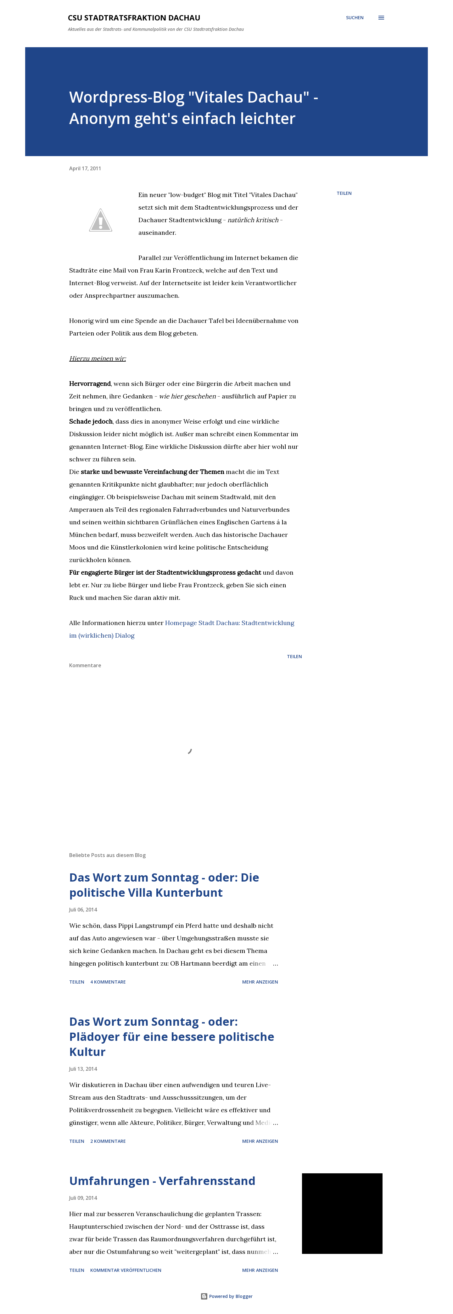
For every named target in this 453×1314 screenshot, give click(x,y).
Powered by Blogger (226, 1296)
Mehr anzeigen (260, 982)
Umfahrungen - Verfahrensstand (162, 1180)
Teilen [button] (344, 193)
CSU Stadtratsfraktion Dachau (134, 17)
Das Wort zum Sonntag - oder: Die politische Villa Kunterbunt (164, 885)
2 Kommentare (108, 1141)
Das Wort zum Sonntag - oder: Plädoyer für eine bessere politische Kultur (171, 1036)
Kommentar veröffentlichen (125, 1270)
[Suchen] (355, 17)
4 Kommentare (108, 982)
